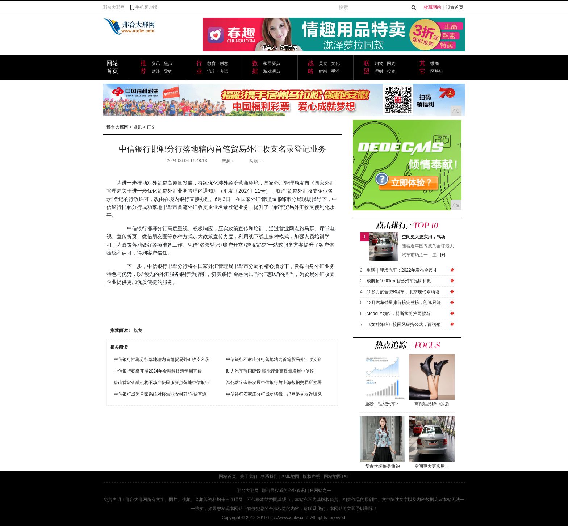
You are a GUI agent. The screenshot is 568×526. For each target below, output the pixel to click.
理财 (379, 71)
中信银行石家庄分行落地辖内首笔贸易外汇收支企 (274, 359)
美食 (323, 63)
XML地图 (290, 476)
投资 (391, 71)
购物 (379, 63)
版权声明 (311, 476)
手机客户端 (146, 7)
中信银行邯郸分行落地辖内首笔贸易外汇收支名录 (161, 359)
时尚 (323, 71)
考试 (224, 71)
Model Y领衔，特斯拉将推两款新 (398, 313)
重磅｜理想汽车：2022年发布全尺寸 (402, 270)
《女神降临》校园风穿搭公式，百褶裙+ (405, 324)
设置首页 (454, 7)
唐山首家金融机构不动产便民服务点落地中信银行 (161, 382)
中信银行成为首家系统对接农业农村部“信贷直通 (160, 394)
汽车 (211, 71)
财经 (155, 71)
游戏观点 (271, 71)
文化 (335, 63)
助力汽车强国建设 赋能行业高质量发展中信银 (270, 371)
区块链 (436, 71)
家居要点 (271, 63)
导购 (168, 71)
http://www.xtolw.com (288, 517)
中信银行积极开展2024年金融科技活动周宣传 (158, 371)
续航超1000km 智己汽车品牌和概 (399, 280)
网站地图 (332, 476)
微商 (434, 63)
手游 (335, 71)
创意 (224, 63)
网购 (391, 63)
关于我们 (248, 476)
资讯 (155, 63)
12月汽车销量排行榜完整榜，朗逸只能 (404, 302)
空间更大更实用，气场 (423, 236)
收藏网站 (432, 7)
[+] (442, 254)
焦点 (168, 63)
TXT (345, 476)
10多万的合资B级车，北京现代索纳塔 (403, 291)
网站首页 (227, 476)
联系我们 (269, 476)
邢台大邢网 (114, 7)
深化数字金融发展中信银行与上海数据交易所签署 (274, 382)
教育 (211, 63)
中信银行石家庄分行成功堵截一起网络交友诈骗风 (274, 394)
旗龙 (138, 330)
